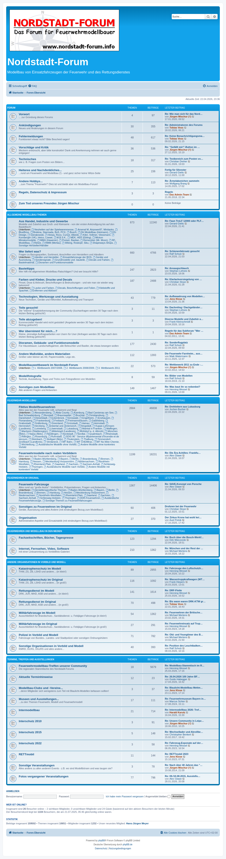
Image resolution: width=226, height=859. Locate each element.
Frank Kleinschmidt (180, 321)
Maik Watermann (179, 356)
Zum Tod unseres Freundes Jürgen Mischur (49, 203)
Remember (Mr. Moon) (93, 240)
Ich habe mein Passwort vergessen (125, 796)
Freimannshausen (76, 420)
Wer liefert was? (30, 251)
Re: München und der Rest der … (184, 548)
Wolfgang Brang (178, 183)
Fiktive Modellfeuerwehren (37, 407)
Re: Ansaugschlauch (177, 268)
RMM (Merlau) (51, 242)
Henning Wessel (178, 389)
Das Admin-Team (179, 194)
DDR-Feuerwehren (88, 498)
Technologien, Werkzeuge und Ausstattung (48, 296)
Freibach (58, 420)
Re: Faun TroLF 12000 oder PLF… (184, 221)
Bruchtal (79, 415)
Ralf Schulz (176, 254)
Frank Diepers (177, 582)
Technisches (27, 159)
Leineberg (39, 428)
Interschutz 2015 (30, 732)
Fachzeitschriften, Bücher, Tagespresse (46, 537)
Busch (71, 232)
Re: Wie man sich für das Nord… (183, 114)
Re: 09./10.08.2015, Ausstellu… (182, 776)
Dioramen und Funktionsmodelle (54, 262)
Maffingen (110, 428)
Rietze (36, 242)
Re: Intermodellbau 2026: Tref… (183, 709)
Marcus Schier (177, 701)
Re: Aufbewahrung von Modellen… (185, 296)
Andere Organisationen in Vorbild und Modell (36, 562)
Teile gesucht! (28, 307)
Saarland (58, 464)
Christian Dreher (178, 161)
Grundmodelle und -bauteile (68, 259)
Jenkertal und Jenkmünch (61, 426)
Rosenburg (39, 436)
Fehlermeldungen (31, 136)
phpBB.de (127, 844)
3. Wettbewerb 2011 (108, 368)
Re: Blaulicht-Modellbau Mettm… (184, 687)
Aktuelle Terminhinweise (36, 677)
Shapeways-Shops (101, 242)
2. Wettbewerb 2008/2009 (79, 368)
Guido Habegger (178, 679)
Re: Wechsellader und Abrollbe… (184, 732)
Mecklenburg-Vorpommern (58, 461)
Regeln (169, 192)
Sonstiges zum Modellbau (37, 387)
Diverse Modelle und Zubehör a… (184, 319)
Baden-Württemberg (44, 458)
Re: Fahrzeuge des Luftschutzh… (184, 568)
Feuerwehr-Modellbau (21, 400)
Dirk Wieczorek (178, 540)
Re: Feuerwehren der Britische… (184, 612)
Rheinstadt (110, 433)
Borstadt (47, 415)
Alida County (61, 412)
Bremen (103, 458)
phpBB (101, 840)
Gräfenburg (39, 423)
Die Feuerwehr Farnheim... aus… (184, 353)
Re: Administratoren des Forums (184, 125)
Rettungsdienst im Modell (36, 590)
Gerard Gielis (177, 172)
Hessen (35, 461)
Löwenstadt (54, 428)
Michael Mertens (178, 551)
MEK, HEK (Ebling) (79, 237)
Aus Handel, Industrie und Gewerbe (43, 221)
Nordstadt (66, 433)
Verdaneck (51, 441)
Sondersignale (41, 259)
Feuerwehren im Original (23, 478)
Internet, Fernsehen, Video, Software (44, 548)
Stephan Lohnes (178, 271)
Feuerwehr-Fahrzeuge (34, 484)
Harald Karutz (177, 712)
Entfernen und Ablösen (43, 290)
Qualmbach (94, 433)
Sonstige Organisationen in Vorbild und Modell (51, 646)
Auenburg (77, 412)
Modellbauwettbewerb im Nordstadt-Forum (48, 365)
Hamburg (53, 492)
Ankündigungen (30, 125)
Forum (11, 108)
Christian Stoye (178, 282)
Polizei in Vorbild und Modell (38, 635)
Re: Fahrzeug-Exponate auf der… (184, 743)
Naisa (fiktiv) (34, 433)
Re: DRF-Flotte (173, 590)
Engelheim (86, 418)
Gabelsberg (96, 420)
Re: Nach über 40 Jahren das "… (183, 765)
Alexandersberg (41, 412)
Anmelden (12, 791)
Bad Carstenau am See (99, 412)
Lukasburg (71, 428)
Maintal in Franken (90, 428)
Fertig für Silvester (175, 169)
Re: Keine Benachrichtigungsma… (185, 136)
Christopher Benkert (180, 734)
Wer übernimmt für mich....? (38, 331)
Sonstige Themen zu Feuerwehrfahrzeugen (67, 500)
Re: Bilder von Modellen (178, 375)
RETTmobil (26, 754)
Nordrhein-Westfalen (49, 495)
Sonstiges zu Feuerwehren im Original (45, 506)
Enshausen (102, 418)
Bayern (63, 458)
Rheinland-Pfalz (41, 464)
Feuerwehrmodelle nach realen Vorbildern (48, 453)
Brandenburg (88, 458)
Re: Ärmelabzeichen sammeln (182, 181)
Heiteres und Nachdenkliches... (40, 170)
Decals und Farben (98, 259)
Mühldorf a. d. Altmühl (90, 431)
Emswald (72, 418)
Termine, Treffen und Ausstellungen (30, 659)
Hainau (84, 423)
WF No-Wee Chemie (106, 441)
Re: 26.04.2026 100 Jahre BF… (182, 676)
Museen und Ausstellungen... (39, 699)
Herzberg (38, 426)
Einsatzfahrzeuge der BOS (76, 257)
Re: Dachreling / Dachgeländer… (184, 307)
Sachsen (72, 464)
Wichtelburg (26, 444)
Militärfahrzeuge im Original (38, 624)
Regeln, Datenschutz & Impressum (43, 192)
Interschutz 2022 (30, 743)
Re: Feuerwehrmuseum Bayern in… (185, 698)
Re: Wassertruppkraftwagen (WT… (185, 579)
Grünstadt (71, 423)
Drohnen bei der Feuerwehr (180, 506)
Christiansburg (95, 415)
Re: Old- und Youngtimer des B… (184, 634)
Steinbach (35, 439)
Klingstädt (84, 426)
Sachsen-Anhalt (90, 464)
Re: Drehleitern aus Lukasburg (182, 406)
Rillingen (25, 436)
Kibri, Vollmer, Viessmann (95, 234)
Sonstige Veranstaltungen (37, 765)
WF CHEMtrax (83, 441)
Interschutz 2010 (30, 721)
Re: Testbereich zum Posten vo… (184, 158)
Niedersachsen (84, 461)
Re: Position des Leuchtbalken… (184, 645)
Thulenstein (72, 439)
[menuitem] (32, 86)
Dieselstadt (39, 418)
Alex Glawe (176, 455)
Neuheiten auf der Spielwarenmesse (52, 229)
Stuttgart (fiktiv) (53, 439)
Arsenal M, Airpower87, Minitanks (94, 229)
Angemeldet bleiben (157, 796)
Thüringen (36, 466)
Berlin (74, 458)
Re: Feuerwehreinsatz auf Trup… (184, 623)
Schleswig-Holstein (49, 498)
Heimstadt (98, 423)
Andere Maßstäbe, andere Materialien (44, 354)
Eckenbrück (56, 418)
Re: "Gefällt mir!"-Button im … (182, 147)
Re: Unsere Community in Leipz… (184, 720)
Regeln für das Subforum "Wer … (184, 330)
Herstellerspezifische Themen (49, 490)
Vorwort (24, 114)
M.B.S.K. (60, 237)
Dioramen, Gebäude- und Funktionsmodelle (49, 342)
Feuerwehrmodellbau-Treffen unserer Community (53, 666)
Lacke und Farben (43, 288)
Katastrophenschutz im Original (41, 579)
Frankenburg (42, 420)
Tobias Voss (176, 127)
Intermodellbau (29, 710)
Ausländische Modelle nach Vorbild (64, 466)
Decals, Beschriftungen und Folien (75, 288)
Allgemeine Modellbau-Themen (27, 215)
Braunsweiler (63, 415)
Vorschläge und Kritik (34, 147)
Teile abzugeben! (30, 319)
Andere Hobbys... (31, 181)
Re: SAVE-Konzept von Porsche (183, 484)
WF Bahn (65, 441)
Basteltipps (26, 268)
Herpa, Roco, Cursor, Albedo (62, 234)
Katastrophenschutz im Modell (40, 568)
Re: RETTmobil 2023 (176, 754)
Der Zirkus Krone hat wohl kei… (183, 517)
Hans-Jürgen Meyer (137, 823)
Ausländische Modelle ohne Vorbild (56, 444)
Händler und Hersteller (45, 257)
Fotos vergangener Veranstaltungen (43, 776)
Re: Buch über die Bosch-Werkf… (184, 537)
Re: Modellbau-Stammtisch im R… (184, 665)
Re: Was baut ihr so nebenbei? (182, 386)
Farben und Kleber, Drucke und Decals (45, 279)
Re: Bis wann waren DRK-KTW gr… (185, 601)
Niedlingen (51, 433)
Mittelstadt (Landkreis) (62, 431)
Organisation (28, 517)
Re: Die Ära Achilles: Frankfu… (183, 453)
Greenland (56, 423)
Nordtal (80, 433)
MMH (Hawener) (47, 240)
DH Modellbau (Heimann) (93, 232)
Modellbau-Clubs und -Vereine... (41, 688)
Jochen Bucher (178, 409)
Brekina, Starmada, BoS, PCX (48, 232)
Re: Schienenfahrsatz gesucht (182, 251)
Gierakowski (36, 234)
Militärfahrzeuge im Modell (37, 612)
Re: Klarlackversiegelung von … (183, 279)
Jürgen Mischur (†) (180, 116)
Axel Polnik (175, 520)
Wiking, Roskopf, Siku (75, 242)
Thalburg (87, 439)
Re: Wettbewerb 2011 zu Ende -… (184, 364)
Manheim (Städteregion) (33, 431)
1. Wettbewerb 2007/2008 (47, 368)
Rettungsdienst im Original (37, 601)
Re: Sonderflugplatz (176, 342)
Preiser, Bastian (69, 240)
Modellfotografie (30, 376)
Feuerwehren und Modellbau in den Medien (34, 531)
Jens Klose (176, 299)
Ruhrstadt (55, 436)
